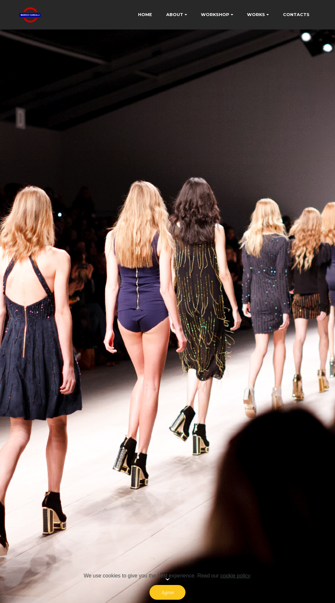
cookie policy (235, 575)
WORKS (256, 14)
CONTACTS (296, 14)
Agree (167, 592)
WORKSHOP (215, 14)
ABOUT (174, 14)
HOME (145, 14)
